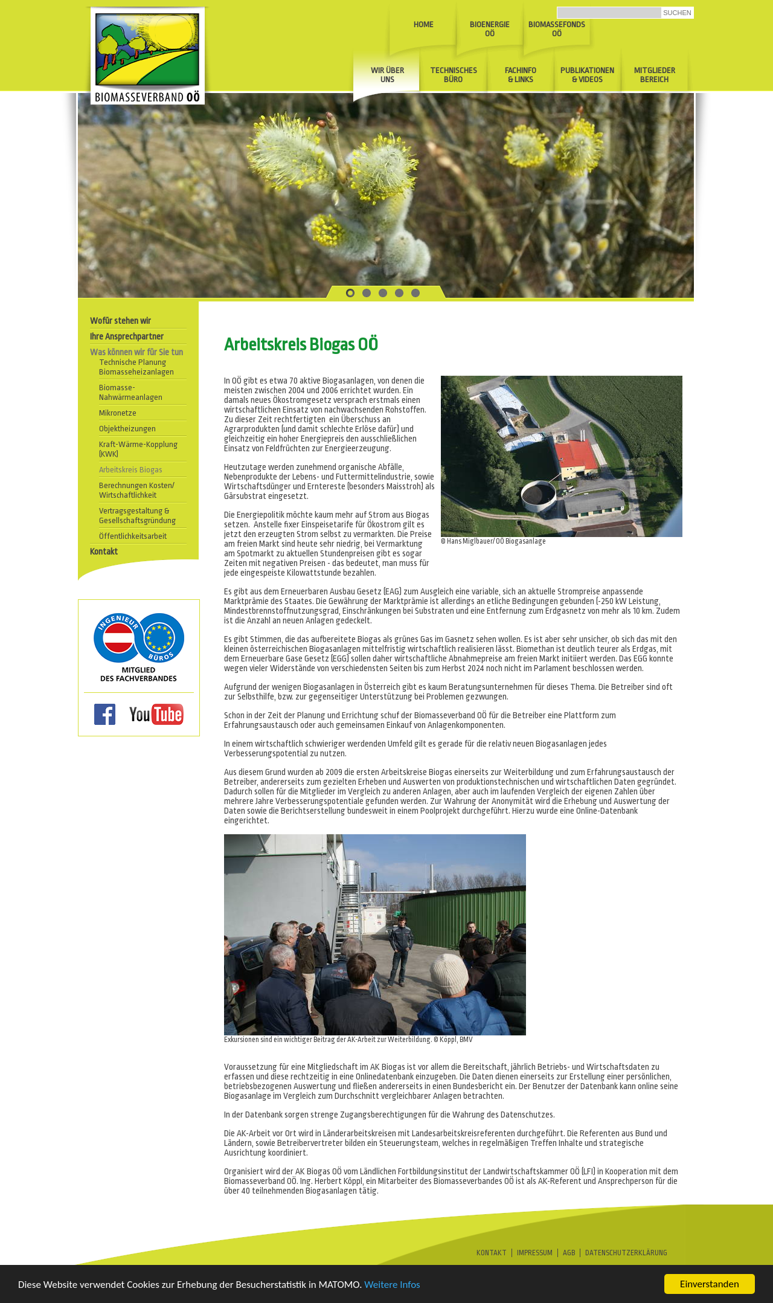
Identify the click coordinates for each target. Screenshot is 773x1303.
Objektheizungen (127, 428)
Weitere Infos (392, 1287)
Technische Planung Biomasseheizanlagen (136, 367)
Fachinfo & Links (520, 75)
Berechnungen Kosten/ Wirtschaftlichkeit (137, 490)
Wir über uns (387, 75)
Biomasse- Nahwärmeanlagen (130, 392)
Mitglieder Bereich (654, 75)
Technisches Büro (453, 75)
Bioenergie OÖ (490, 29)
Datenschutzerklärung (626, 1253)
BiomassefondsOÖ (556, 29)
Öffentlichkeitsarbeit (133, 536)
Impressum (535, 1253)
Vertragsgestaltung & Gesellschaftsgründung (137, 515)
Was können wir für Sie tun (136, 352)
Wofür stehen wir (120, 321)
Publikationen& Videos (587, 75)
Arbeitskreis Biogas (130, 469)
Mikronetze (117, 412)
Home (424, 24)
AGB (569, 1253)
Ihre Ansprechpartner (127, 336)
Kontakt (104, 551)
